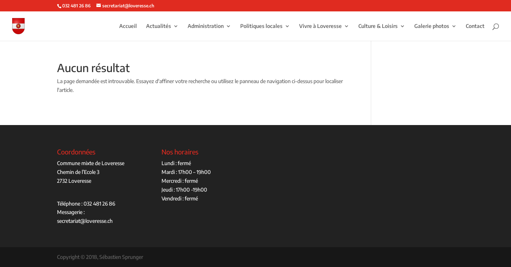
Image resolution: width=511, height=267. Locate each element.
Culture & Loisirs (378, 26)
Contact (475, 26)
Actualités (158, 26)
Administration (206, 26)
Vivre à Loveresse (320, 26)
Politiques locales (261, 26)
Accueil (128, 26)
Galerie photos (431, 26)
